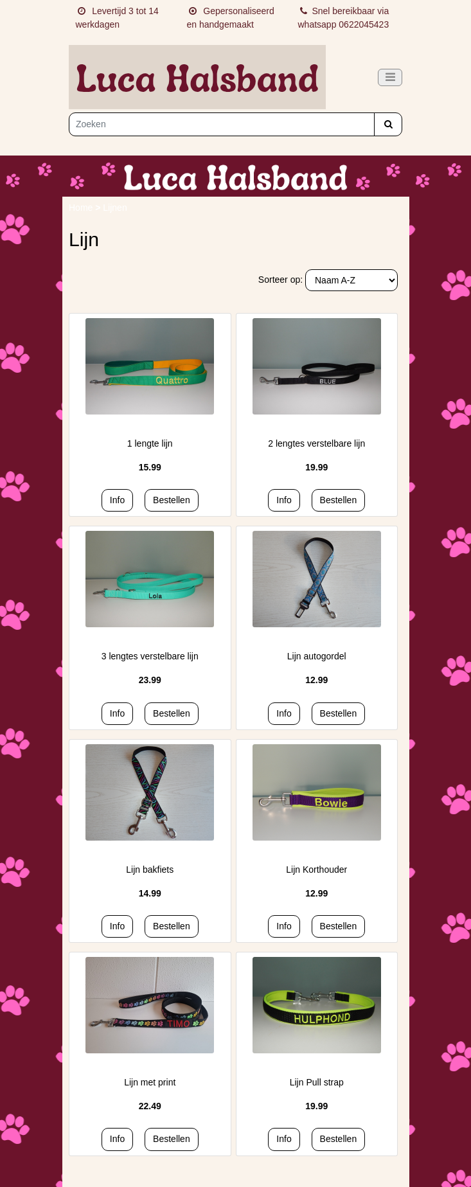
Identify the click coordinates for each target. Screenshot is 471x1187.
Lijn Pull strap (317, 1082)
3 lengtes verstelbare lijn (150, 656)
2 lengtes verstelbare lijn (316, 443)
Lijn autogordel (316, 656)
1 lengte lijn (150, 443)
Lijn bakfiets (149, 869)
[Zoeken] (222, 124)
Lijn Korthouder (316, 869)
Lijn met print (149, 1082)
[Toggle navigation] (390, 77)
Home (82, 207)
